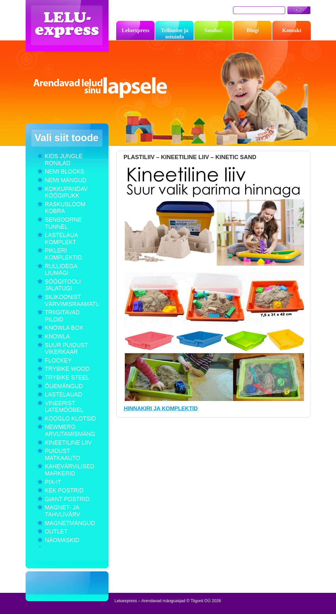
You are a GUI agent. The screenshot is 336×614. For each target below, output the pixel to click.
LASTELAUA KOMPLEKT (61, 238)
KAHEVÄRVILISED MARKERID (69, 470)
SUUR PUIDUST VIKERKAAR (66, 348)
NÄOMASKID (62, 540)
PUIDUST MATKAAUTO (62, 454)
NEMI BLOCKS (64, 171)
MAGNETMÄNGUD (70, 523)
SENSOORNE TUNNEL (63, 223)
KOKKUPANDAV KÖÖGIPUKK (66, 192)
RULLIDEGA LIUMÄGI (61, 270)
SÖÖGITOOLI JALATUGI (63, 285)
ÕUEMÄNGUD (64, 386)
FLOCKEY (58, 360)
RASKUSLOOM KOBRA (65, 208)
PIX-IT (53, 482)
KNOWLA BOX (64, 328)
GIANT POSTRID (67, 499)
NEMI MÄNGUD (65, 180)
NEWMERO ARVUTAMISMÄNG (70, 430)
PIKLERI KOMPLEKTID (63, 254)
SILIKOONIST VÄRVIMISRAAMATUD (72, 300)
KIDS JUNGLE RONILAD (64, 159)
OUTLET (56, 531)
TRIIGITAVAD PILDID (62, 316)
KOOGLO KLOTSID (70, 418)
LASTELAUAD (63, 394)
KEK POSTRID (64, 490)
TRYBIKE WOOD (67, 369)
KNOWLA (57, 336)
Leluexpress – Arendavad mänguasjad (69, 27)
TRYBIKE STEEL (67, 377)
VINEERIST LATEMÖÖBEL (64, 407)
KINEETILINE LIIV (68, 442)
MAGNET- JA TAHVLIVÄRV (62, 511)
